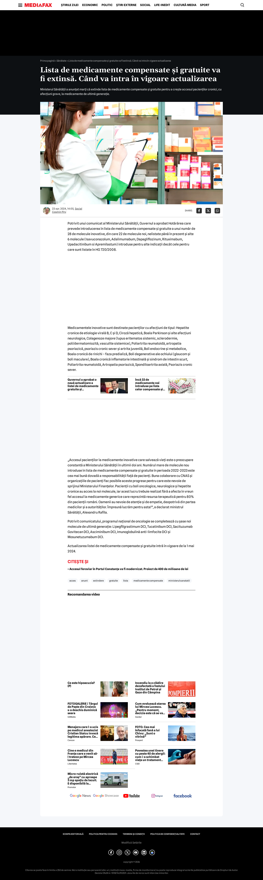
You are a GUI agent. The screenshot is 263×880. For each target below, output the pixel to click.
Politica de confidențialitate (167, 834)
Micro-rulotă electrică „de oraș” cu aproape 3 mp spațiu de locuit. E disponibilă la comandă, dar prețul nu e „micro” (83, 778)
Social (145, 5)
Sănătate (61, 60)
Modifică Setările (131, 842)
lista (125, 580)
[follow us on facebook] (182, 796)
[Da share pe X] (208, 210)
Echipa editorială (73, 834)
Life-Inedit (162, 5)
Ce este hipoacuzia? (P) (81, 684)
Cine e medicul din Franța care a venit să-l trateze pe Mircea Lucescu (83, 755)
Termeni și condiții (134, 834)
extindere (98, 580)
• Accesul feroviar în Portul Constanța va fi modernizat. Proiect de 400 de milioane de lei (128, 569)
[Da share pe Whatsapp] (217, 210)
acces (72, 580)
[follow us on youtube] (131, 796)
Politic (107, 5)
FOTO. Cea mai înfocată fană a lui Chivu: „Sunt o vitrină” (147, 731)
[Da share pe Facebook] (199, 210)
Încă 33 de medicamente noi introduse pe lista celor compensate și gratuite (149, 384)
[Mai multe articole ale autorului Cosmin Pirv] (46, 210)
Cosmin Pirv (59, 211)
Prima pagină (47, 60)
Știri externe (126, 5)
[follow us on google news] (80, 796)
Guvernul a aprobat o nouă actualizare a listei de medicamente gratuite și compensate (83, 384)
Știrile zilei (70, 5)
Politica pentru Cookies (103, 834)
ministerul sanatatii (179, 580)
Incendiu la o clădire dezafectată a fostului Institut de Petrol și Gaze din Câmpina (150, 687)
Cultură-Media (185, 5)
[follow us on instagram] (157, 796)
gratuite (113, 580)
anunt (84, 580)
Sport (204, 5)
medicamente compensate (148, 580)
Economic (90, 5)
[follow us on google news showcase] (106, 796)
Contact (195, 834)
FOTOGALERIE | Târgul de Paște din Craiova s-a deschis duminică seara (83, 708)
